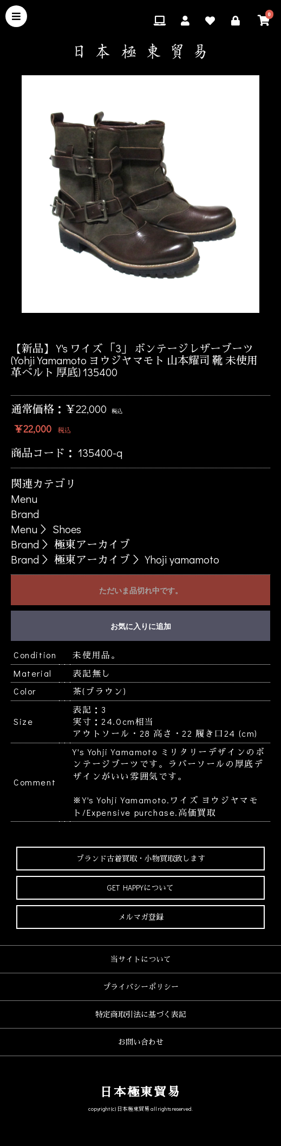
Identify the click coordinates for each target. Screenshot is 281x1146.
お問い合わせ (141, 1042)
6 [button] (181, 326)
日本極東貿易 (140, 1091)
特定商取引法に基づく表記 (140, 1014)
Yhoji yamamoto (182, 559)
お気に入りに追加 (140, 626)
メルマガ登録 (141, 917)
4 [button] (148, 326)
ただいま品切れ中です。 (140, 590)
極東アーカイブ (92, 544)
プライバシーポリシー (141, 986)
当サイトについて (140, 959)
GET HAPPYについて (140, 887)
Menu (24, 499)
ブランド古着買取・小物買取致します (140, 858)
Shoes (67, 529)
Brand (25, 514)
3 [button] (132, 326)
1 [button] (100, 326)
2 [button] (116, 326)
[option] (140, 194)
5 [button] (165, 326)
